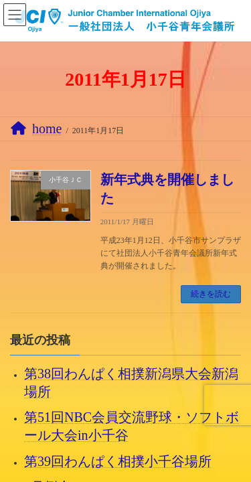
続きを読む (211, 294)
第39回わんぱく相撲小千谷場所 (118, 460)
